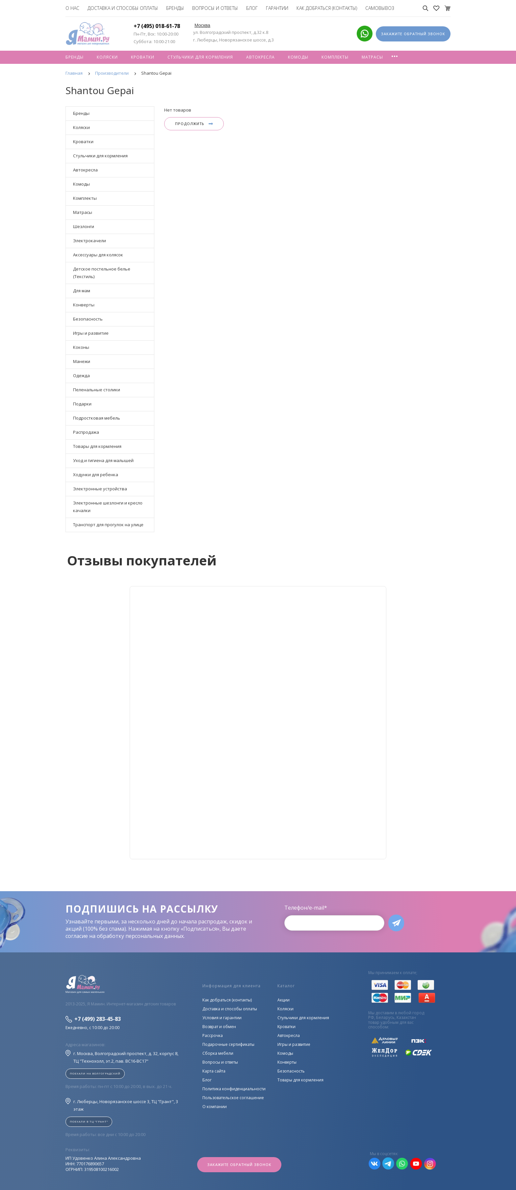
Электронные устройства (100, 489)
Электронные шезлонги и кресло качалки (107, 506)
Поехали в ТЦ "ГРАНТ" (89, 1121)
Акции (283, 1000)
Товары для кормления (97, 446)
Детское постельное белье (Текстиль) (101, 272)
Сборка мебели (217, 1053)
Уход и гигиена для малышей (103, 460)
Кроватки (142, 57)
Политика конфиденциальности (234, 1089)
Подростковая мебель (96, 418)
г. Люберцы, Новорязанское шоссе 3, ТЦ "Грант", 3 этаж (121, 1105)
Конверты (83, 305)
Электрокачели (89, 241)
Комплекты (335, 57)
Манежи (81, 361)
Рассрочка (212, 1035)
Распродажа (86, 432)
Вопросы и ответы (215, 8)
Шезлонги (83, 226)
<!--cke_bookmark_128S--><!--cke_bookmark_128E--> (258, 722)
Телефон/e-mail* (305, 907)
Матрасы (372, 57)
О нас (72, 8)
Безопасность (88, 319)
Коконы (81, 347)
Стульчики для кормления (200, 57)
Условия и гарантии (222, 1018)
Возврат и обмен (219, 1026)
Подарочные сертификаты (228, 1044)
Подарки (82, 404)
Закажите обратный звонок (239, 1164)
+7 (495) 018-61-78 (157, 26)
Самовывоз (379, 8)
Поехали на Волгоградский (95, 1073)
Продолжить (194, 123)
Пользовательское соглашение (233, 1097)
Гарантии (277, 8)
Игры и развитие (91, 333)
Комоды (298, 57)
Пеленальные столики (96, 390)
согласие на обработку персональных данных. (125, 936)
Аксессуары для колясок (98, 255)
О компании (214, 1106)
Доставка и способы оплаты (123, 8)
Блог (252, 8)
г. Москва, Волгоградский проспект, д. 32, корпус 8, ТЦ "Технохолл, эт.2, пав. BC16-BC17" (121, 1057)
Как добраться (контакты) (327, 8)
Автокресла (260, 57)
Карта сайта (213, 1071)
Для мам (81, 291)
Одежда (81, 375)
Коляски (107, 57)
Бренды (175, 8)
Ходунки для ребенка (95, 475)
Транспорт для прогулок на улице (108, 525)
